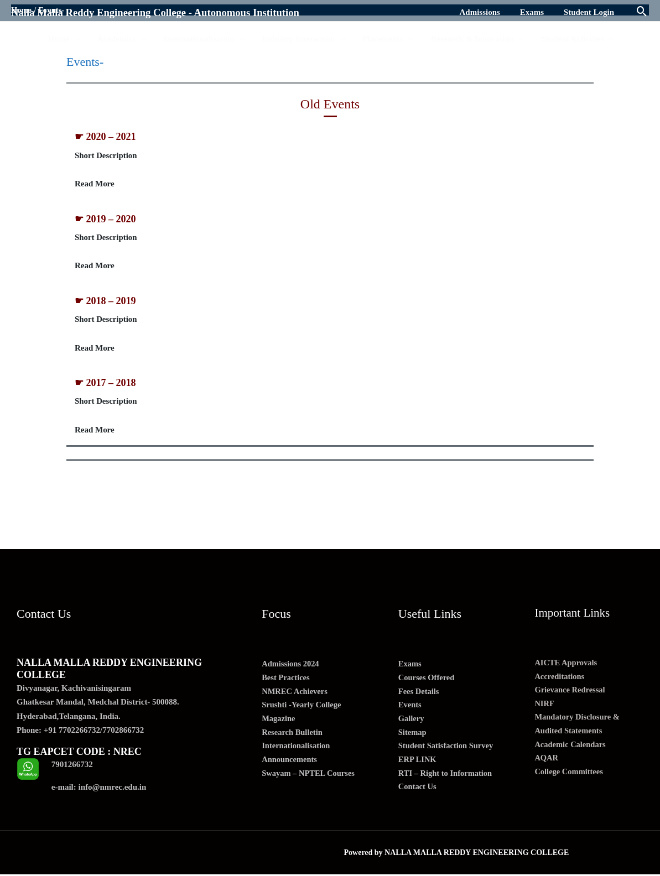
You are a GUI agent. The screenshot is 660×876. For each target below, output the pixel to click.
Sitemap (413, 736)
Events (410, 707)
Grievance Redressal (570, 692)
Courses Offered (427, 679)
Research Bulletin (293, 736)
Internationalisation (297, 749)
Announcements (290, 764)
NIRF (544, 706)
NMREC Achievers (296, 693)
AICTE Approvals (566, 664)
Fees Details (419, 693)
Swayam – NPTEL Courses (310, 778)
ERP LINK (418, 764)
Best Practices (286, 679)
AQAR (546, 762)
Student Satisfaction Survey (447, 749)
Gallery (411, 721)
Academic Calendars (571, 748)
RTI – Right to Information (446, 778)
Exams (410, 665)
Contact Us (418, 792)
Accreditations (560, 678)
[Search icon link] (642, 12)
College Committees (569, 777)
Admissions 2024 (291, 665)
